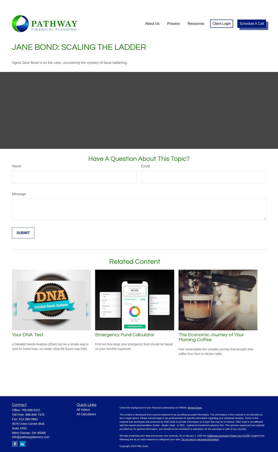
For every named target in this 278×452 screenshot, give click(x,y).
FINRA (144, 443)
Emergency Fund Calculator (124, 321)
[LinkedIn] (22, 431)
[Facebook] (15, 431)
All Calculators (86, 401)
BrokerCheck (195, 394)
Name (16, 153)
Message (19, 181)
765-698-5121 (31, 397)
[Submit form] (23, 219)
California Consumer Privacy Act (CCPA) (228, 422)
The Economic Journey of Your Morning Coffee (211, 324)
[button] (152, 11)
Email (145, 153)
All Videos (83, 396)
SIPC (151, 443)
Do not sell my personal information (200, 426)
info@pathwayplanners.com (31, 424)
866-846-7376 (34, 401)
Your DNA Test (27, 321)
